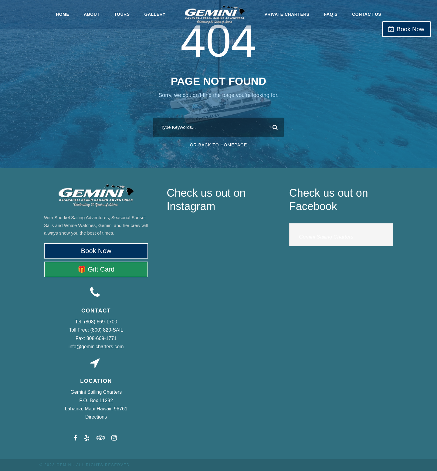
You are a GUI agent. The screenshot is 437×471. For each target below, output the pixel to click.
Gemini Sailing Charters (326, 237)
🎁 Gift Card (96, 269)
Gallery (155, 14)
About (92, 14)
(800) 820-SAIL (107, 329)
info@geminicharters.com (96, 346)
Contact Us (366, 14)
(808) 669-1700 (100, 321)
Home (62, 14)
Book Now (410, 29)
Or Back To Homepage (218, 144)
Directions (96, 416)
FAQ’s (331, 14)
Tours (122, 14)
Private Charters (286, 14)
